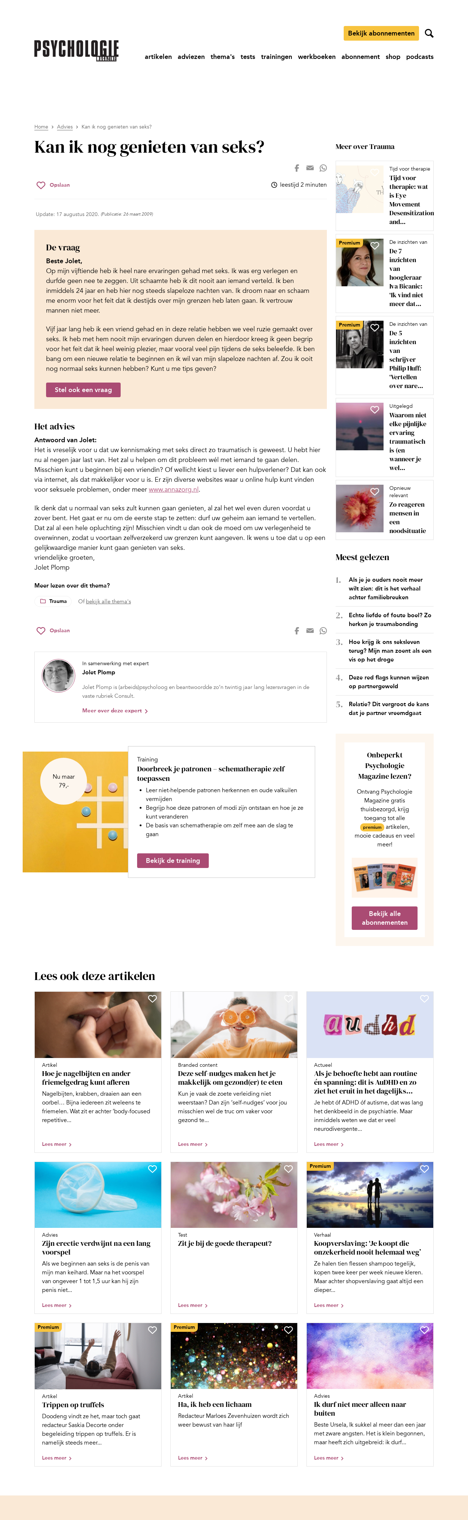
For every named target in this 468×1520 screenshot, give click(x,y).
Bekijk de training (173, 861)
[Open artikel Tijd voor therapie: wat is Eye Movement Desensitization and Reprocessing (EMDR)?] (381, 195)
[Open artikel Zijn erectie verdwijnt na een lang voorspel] (98, 1238)
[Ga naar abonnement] (360, 57)
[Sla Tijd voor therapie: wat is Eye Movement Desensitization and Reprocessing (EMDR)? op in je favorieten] (374, 172)
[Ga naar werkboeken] (317, 57)
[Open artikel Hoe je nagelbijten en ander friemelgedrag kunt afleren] (98, 1072)
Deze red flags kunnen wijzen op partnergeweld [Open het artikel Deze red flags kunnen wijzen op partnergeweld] (389, 682)
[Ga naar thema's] (223, 57)
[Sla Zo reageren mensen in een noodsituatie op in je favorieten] (374, 491)
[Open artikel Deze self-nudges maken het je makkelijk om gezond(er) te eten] (234, 1072)
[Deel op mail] (310, 168)
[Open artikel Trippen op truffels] (98, 1394)
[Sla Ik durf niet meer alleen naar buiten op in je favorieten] (424, 1330)
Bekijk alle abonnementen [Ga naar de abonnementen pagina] (385, 918)
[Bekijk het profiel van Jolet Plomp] (180, 687)
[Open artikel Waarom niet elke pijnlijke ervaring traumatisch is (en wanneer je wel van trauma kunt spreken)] (381, 437)
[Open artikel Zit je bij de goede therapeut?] (234, 1238)
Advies (65, 127)
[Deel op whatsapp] (323, 168)
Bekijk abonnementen (381, 33)
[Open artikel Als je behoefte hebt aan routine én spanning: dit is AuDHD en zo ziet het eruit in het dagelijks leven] (370, 1072)
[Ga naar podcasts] (420, 57)
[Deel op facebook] (297, 168)
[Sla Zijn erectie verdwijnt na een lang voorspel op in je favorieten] (152, 1169)
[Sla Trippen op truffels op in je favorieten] (152, 1330)
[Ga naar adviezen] (191, 57)
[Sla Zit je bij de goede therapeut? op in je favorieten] (288, 1169)
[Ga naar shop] (393, 57)
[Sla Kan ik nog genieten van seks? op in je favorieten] (53, 185)
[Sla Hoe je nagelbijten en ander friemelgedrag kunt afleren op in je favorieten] (152, 998)
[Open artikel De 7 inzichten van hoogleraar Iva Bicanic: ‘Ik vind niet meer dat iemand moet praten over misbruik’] (381, 273)
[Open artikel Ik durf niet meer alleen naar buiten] (370, 1394)
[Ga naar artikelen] (158, 57)
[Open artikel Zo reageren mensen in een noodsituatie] (381, 510)
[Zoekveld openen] (429, 33)
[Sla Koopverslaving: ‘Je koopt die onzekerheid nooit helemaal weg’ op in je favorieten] (424, 1169)
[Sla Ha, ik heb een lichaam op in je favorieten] (288, 1330)
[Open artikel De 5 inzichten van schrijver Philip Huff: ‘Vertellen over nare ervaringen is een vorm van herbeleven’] (381, 355)
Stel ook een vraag (83, 390)
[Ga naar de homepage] (76, 51)
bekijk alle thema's (108, 601)
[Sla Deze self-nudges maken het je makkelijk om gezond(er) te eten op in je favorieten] (288, 998)
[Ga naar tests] (248, 57)
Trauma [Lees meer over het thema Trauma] (58, 601)
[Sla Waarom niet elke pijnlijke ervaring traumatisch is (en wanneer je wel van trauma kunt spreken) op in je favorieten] (374, 409)
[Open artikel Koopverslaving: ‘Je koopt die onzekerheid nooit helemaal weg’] (370, 1238)
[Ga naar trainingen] (276, 57)
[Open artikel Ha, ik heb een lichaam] (234, 1394)
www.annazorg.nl (174, 489)
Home (41, 127)
